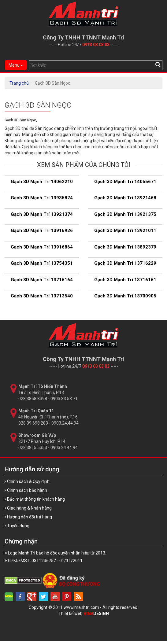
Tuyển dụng (17, 525)
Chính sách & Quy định (27, 481)
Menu (16, 65)
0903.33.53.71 (64, 398)
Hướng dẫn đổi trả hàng (28, 516)
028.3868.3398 (32, 398)
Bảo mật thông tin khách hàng (35, 499)
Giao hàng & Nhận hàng (28, 508)
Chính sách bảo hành (26, 490)
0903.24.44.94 (65, 423)
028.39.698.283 (33, 423)
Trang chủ (19, 83)
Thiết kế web (83, 613)
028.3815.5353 (32, 447)
